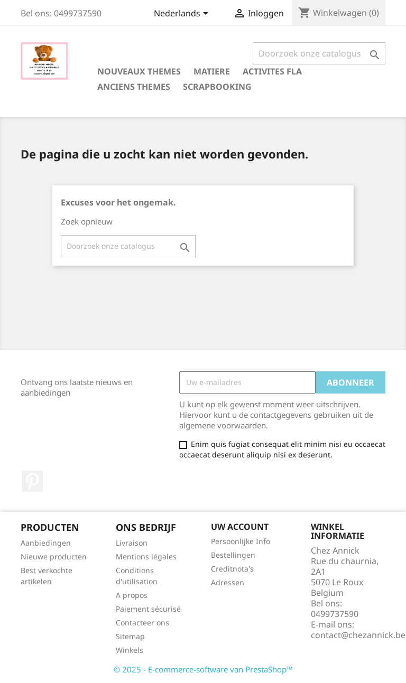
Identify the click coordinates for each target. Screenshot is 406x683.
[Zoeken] (319, 53)
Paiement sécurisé (148, 609)
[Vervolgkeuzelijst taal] (183, 14)
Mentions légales (146, 556)
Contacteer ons (142, 622)
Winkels (129, 650)
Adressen (227, 582)
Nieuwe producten (54, 556)
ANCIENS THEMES (133, 86)
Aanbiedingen (46, 543)
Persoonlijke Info (240, 541)
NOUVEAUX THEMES (139, 71)
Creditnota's (232, 569)
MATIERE (211, 71)
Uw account (240, 526)
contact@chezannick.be (358, 635)
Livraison (131, 543)
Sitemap (130, 636)
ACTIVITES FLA (272, 71)
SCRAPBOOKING (217, 86)
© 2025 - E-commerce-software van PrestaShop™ (203, 669)
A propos (131, 595)
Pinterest (32, 481)
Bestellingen (233, 555)
